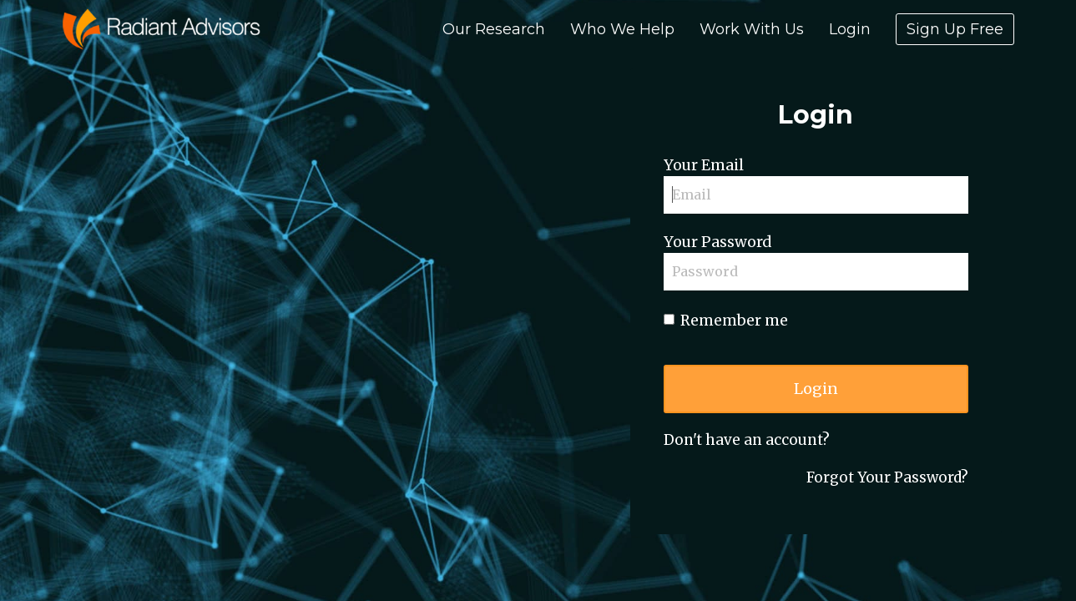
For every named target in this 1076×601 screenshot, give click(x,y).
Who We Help (622, 29)
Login (850, 29)
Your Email (704, 165)
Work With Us (752, 29)
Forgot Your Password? (887, 477)
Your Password (717, 242)
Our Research (493, 29)
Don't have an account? (747, 440)
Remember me (726, 320)
